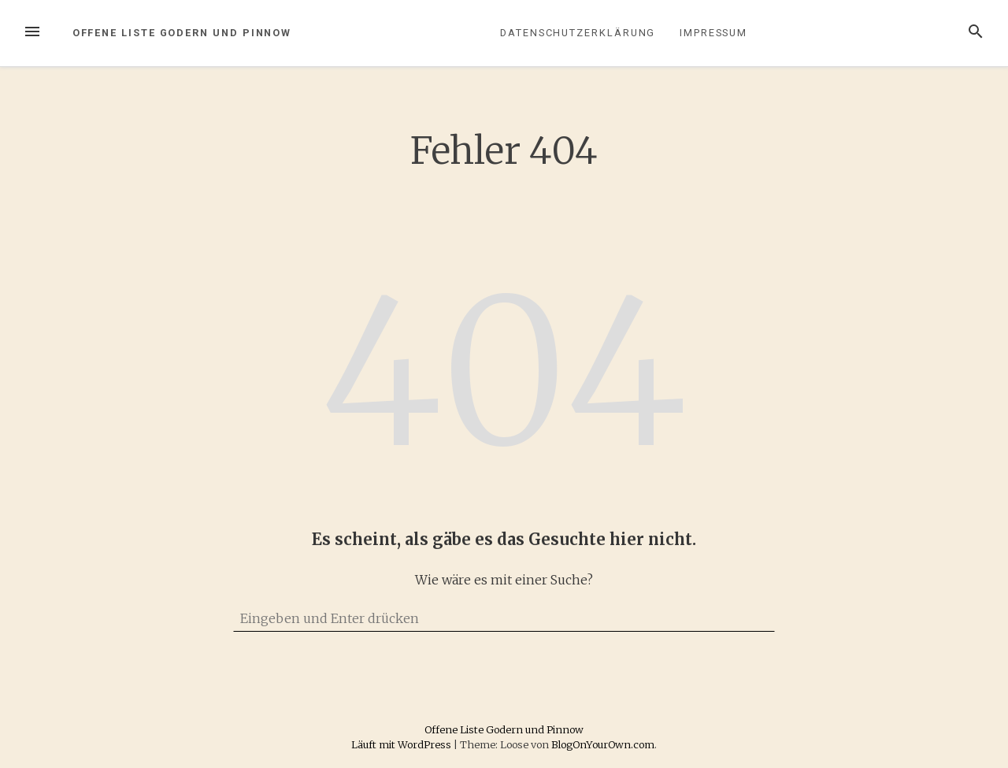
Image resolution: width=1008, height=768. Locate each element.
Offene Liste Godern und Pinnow (182, 33)
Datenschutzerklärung (577, 33)
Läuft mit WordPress (402, 744)
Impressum (713, 33)
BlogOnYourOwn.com (602, 744)
